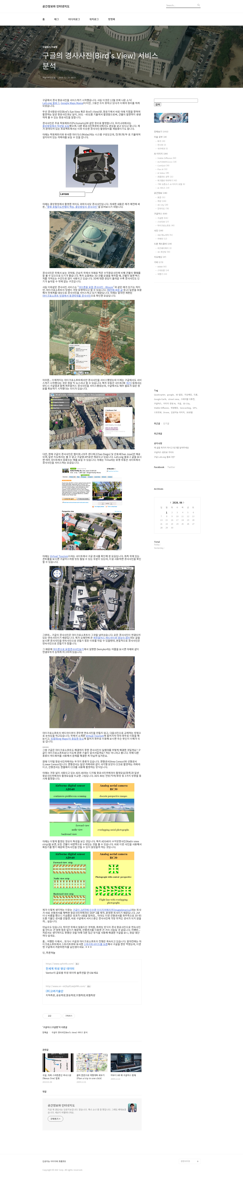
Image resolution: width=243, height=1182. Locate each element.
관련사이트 (185, 1161)
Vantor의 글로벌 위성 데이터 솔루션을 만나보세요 (72, 972)
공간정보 (160, 192)
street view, (174, 399)
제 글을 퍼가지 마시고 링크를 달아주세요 (171, 447)
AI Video (163, 172)
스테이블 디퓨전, (188, 399)
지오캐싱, (188, 394)
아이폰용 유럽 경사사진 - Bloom (96, 287)
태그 (56, 19)
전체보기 (161, 131)
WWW (162, 266)
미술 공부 (160, 136)
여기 (128, 382)
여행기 (162, 274)
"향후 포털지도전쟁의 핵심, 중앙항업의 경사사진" (72, 206)
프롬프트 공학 (165, 176)
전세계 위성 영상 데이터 (60, 968)
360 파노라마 (165, 234)
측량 (161, 201)
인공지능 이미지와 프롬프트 (54, 1161)
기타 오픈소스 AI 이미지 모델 (171, 184)
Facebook (159, 467)
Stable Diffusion (166, 158)
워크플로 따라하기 (167, 180)
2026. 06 (177, 502)
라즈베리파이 (164, 248)
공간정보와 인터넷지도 (56, 6)
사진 (158, 230)
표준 (161, 197)
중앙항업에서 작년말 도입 (55, 125)
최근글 (157, 423)
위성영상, (175, 407)
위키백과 (162, 148)
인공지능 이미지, (178, 412)
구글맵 (162, 218)
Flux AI (162, 169)
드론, (196, 394)
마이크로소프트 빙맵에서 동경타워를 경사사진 (66, 295)
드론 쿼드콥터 (163, 243)
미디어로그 (74, 19)
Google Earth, (160, 399)
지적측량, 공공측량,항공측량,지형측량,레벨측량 (70, 995)
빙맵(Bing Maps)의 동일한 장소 (67, 738)
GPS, (195, 407)
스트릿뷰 (163, 221)
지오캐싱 (160, 256)
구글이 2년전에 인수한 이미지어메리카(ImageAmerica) (102, 909)
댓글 (44, 1091)
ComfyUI (163, 165)
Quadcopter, (160, 394)
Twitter (171, 467)
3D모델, (189, 412)
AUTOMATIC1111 (167, 161)
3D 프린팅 (163, 251)
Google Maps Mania (72, 103)
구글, (179, 403)
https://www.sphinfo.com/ (60, 963)
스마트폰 (163, 270)
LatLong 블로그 (51, 103)
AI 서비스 (163, 187)
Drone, (166, 412)
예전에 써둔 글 (115, 289)
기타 (158, 262)
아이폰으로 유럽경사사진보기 (68, 649)
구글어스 (160, 213)
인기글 (166, 423)
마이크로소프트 (166, 225)
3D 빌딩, (179, 394)
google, (171, 394)
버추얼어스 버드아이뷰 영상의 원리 (111, 637)
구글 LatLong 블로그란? (164, 456)
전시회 (161, 144)
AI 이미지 (161, 153)
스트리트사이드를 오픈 (96, 944)
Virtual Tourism (59, 556)
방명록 (111, 19)
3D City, (186, 403)
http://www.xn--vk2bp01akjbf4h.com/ (66, 986)
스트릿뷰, (158, 412)
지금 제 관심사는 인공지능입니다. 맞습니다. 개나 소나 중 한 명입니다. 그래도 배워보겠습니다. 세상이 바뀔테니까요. (87, 1111)
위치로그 (94, 19)
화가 (161, 141)
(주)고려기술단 (54, 991)
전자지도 (163, 208)
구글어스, (158, 403)
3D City (162, 204)
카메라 (162, 238)
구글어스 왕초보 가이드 (164, 452)
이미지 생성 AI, (169, 403)
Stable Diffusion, (161, 407)
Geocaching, (186, 407)
